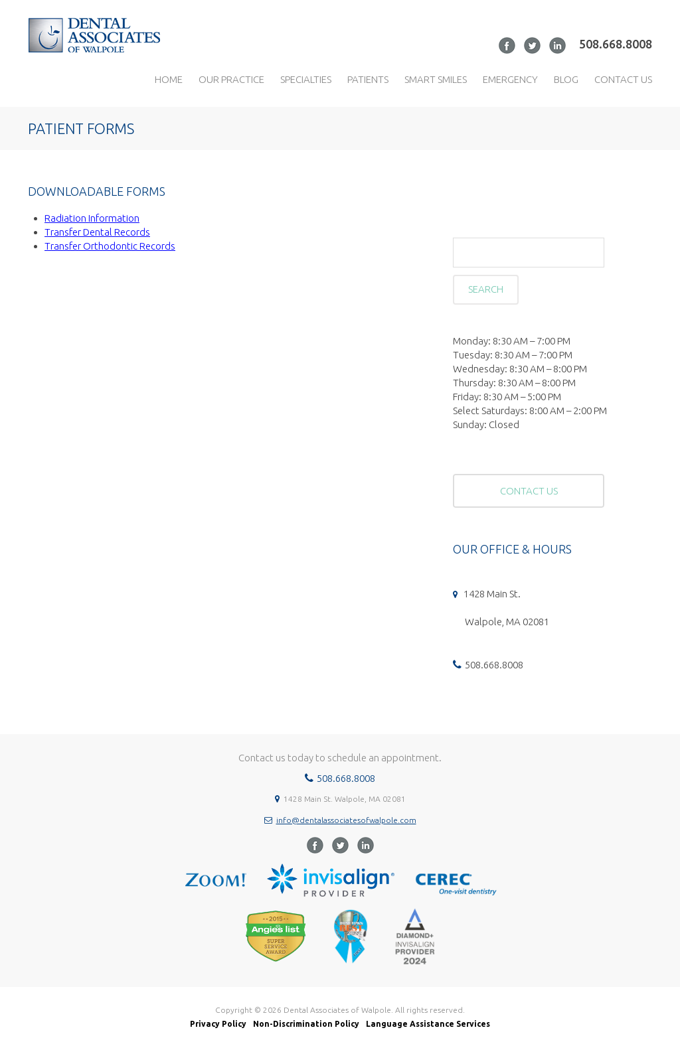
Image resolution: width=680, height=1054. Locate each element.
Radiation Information (91, 218)
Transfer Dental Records (97, 232)
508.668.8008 (615, 43)
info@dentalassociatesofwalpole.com (346, 820)
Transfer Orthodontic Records (109, 246)
